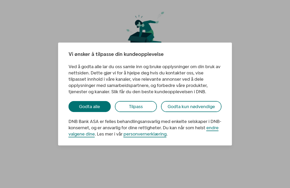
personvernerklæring (145, 134)
